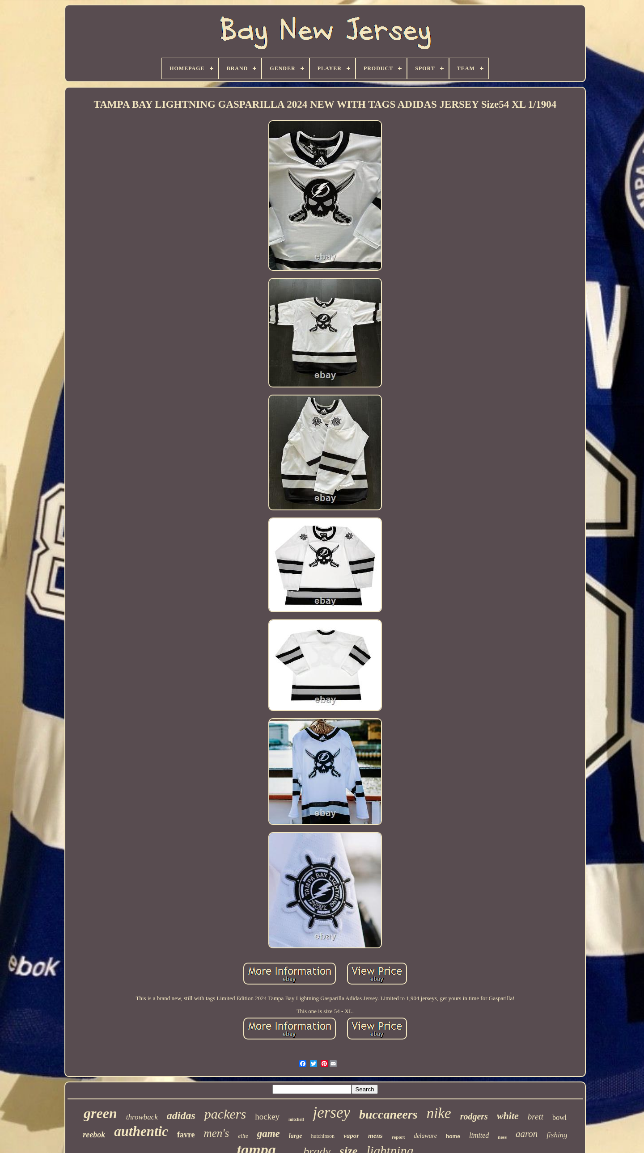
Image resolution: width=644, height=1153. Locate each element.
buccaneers (388, 1114)
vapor (351, 1135)
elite (243, 1135)
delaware (425, 1135)
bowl (559, 1117)
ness (502, 1137)
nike (439, 1113)
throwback (142, 1117)
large (295, 1135)
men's (216, 1133)
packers (225, 1114)
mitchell (296, 1119)
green (100, 1113)
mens (375, 1135)
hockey (267, 1116)
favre (186, 1134)
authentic (141, 1131)
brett (535, 1116)
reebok (94, 1134)
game (268, 1133)
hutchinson (323, 1136)
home (453, 1136)
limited (479, 1135)
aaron (527, 1133)
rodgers (474, 1116)
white (508, 1115)
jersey (331, 1112)
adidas (181, 1115)
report (398, 1137)
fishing (557, 1135)
